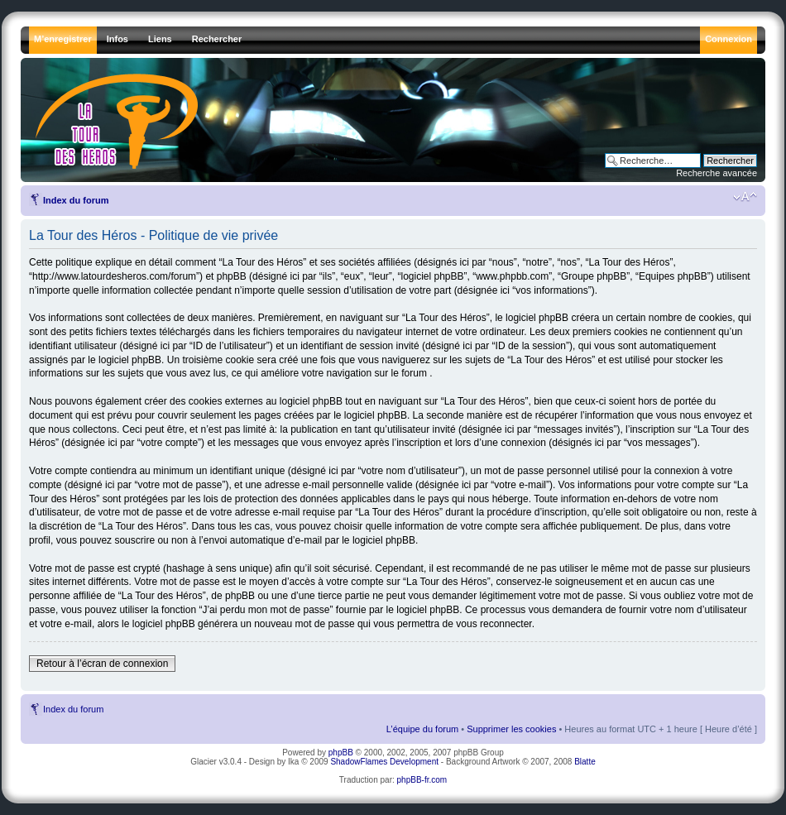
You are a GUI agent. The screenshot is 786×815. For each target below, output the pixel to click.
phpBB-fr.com (422, 779)
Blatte (585, 761)
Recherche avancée (716, 173)
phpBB (340, 752)
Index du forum (75, 200)
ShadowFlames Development (384, 761)
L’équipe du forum (422, 729)
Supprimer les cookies (511, 729)
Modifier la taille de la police (745, 196)
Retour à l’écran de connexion (102, 663)
